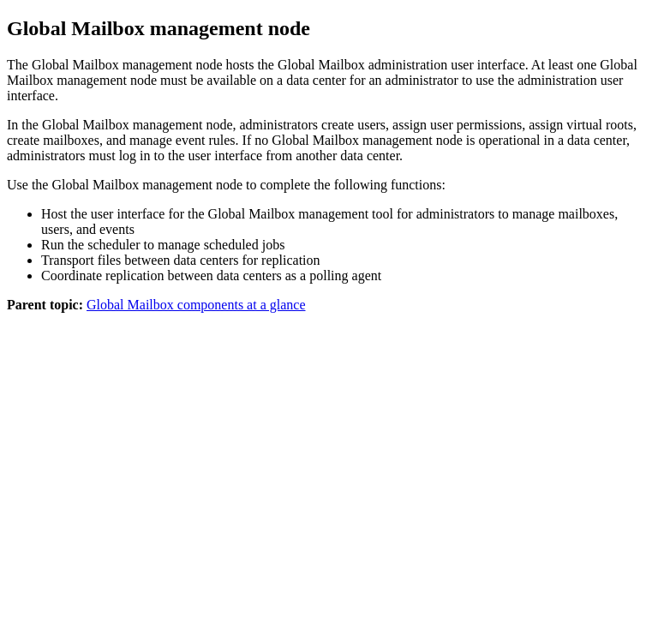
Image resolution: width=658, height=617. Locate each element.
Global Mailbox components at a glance (196, 304)
